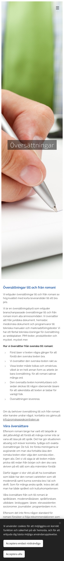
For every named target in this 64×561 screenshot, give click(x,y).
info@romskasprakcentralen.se (21, 419)
